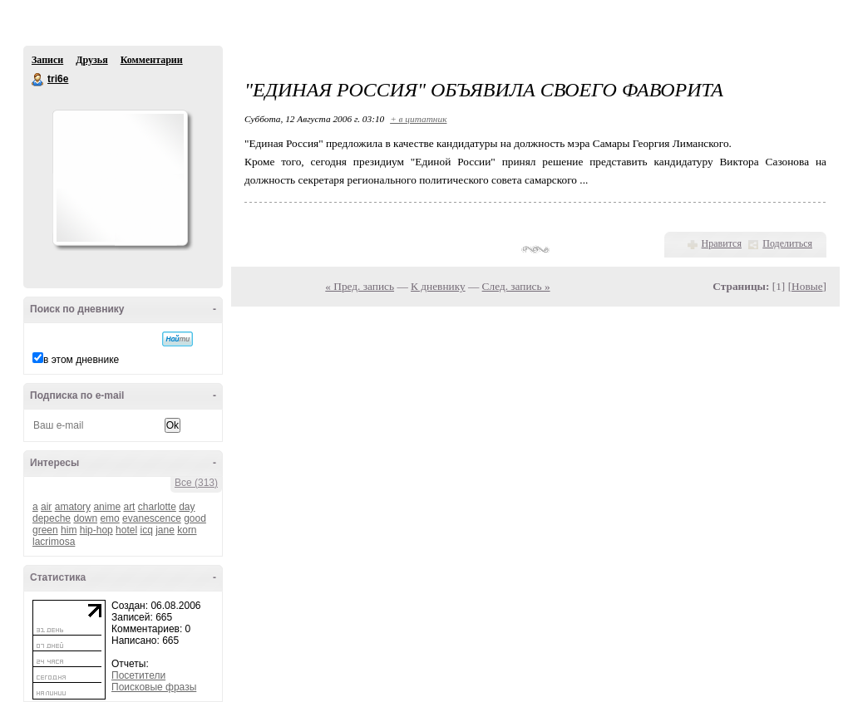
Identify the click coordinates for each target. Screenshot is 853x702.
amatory (73, 507)
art (129, 507)
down (85, 518)
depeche (51, 518)
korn (186, 530)
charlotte (157, 507)
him (68, 530)
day (187, 507)
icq (146, 530)
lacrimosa (53, 541)
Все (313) (196, 482)
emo (109, 518)
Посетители (138, 675)
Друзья (91, 60)
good (195, 518)
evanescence (151, 518)
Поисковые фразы (153, 687)
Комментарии (152, 60)
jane (165, 530)
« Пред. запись (359, 286)
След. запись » (516, 286)
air (46, 507)
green (45, 530)
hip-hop (96, 530)
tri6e (38, 79)
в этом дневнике (81, 360)
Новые (806, 286)
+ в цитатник (418, 119)
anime (107, 507)
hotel (126, 530)
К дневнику (438, 286)
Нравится (722, 243)
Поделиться (787, 243)
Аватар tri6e (119, 177)
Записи (47, 60)
